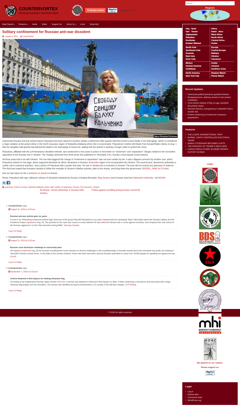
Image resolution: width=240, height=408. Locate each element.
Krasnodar (94, 162)
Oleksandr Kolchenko (143, 178)
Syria (193, 28)
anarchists (9, 187)
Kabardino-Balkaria (36, 187)
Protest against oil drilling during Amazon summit (116, 190)
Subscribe (94, 24)
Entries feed (193, 394)
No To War (163, 168)
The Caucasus (86, 187)
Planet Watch (217, 76)
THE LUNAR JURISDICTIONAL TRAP (205, 134)
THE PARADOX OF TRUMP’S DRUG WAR (207, 146)
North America (193, 73)
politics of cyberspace (64, 187)
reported (30, 222)
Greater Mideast (193, 43)
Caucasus (216, 59)
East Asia (190, 56)
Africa (214, 28)
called (103, 222)
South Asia (191, 47)
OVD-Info (61, 282)
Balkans (215, 53)
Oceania (190, 53)
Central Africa (218, 40)
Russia (76, 187)
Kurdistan (190, 40)
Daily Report (7, 24)
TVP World (130, 285)
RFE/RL (147, 168)
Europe (24, 187)
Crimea (17, 187)
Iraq (187, 28)
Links (82, 24)
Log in (190, 391)
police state (49, 187)
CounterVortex (38, 8)
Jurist (13, 256)
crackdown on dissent (37, 173)
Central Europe (218, 50)
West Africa (216, 34)
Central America (193, 66)
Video (44, 24)
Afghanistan (191, 34)
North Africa (217, 37)
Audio (34, 24)
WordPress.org (194, 400)
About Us (70, 24)
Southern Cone (218, 69)
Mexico (189, 63)
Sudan (214, 43)
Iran (187, 31)
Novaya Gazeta (72, 225)
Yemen (194, 31)
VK (109, 154)
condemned (26, 250)
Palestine (190, 37)
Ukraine (96, 187)
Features (22, 24)
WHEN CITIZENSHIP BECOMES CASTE (206, 143)
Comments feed (195, 397)
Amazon (215, 66)
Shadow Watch (218, 73)
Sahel (214, 31)
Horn (220, 31)
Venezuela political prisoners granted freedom (208, 94)
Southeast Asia (193, 50)
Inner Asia (190, 59)
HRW (154, 168)
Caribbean (191, 69)
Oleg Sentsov (104, 178)
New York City (192, 76)
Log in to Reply (15, 231)
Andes (214, 63)
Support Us (57, 24)
